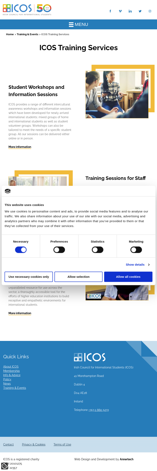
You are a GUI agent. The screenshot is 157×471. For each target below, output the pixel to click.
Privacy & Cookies (33, 444)
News (7, 383)
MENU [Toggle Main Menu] (78, 24)
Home (10, 34)
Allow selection (78, 277)
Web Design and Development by (103, 459)
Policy (7, 379)
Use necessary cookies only (28, 277)
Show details (135, 264)
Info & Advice (11, 375)
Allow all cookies (128, 277)
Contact (8, 444)
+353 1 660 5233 (99, 410)
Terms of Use (62, 444)
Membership (11, 370)
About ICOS (11, 366)
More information (19, 147)
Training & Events (27, 34)
